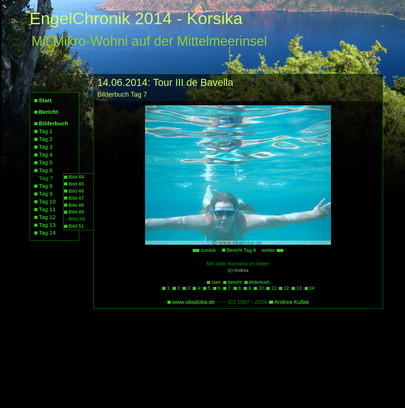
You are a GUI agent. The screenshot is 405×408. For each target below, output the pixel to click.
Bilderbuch (53, 123)
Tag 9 (46, 193)
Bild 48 (76, 205)
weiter (272, 250)
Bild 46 (76, 191)
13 (298, 288)
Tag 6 (46, 170)
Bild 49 (76, 212)
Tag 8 (46, 186)
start (216, 282)
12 (286, 288)
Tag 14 (47, 232)
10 (260, 288)
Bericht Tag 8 (241, 250)
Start (45, 100)
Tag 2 (46, 139)
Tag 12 (47, 217)
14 (311, 288)
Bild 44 (76, 177)
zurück (204, 250)
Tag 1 (46, 131)
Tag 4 (46, 154)
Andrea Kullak (291, 302)
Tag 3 (46, 147)
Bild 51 (76, 226)
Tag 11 (47, 209)
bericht (234, 282)
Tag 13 (47, 225)
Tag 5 (46, 162)
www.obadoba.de (193, 302)
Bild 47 (76, 198)
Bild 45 (76, 184)
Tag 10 (47, 201)
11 (273, 288)
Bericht (48, 112)
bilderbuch (259, 282)
